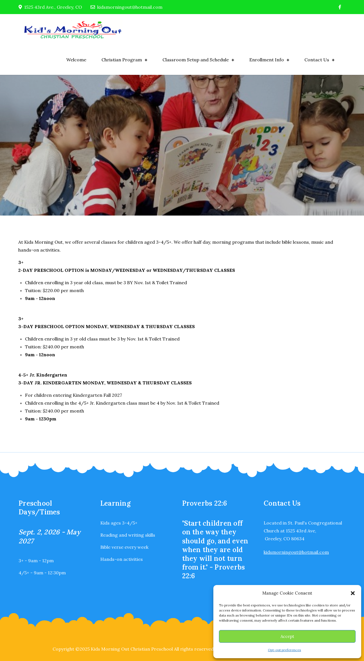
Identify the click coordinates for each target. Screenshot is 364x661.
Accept (287, 636)
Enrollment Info (266, 59)
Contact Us (316, 59)
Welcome (76, 59)
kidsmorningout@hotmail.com (126, 7)
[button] (353, 593)
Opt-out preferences (284, 650)
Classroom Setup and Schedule (195, 59)
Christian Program (121, 59)
